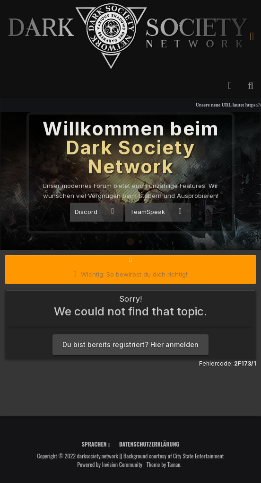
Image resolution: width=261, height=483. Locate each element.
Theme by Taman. (164, 464)
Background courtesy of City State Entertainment (173, 456)
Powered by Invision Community (109, 464)
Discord (94, 211)
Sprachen (96, 444)
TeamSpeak (156, 211)
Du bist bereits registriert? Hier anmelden (130, 344)
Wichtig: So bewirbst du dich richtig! (134, 274)
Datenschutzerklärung (149, 444)
